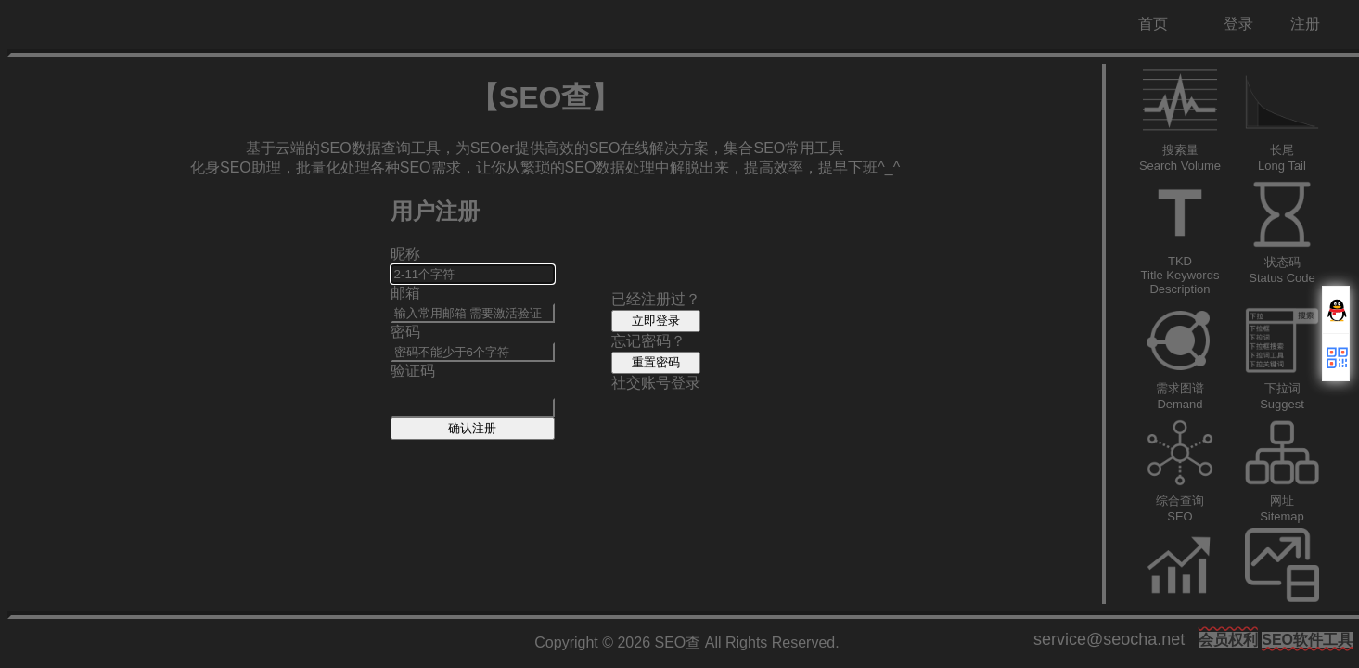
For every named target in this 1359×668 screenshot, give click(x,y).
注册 (1305, 24)
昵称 (405, 254)
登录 (1238, 24)
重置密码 (656, 362)
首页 (1153, 24)
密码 (405, 332)
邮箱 (405, 293)
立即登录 (656, 321)
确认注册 (472, 428)
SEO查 (678, 642)
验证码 (413, 371)
